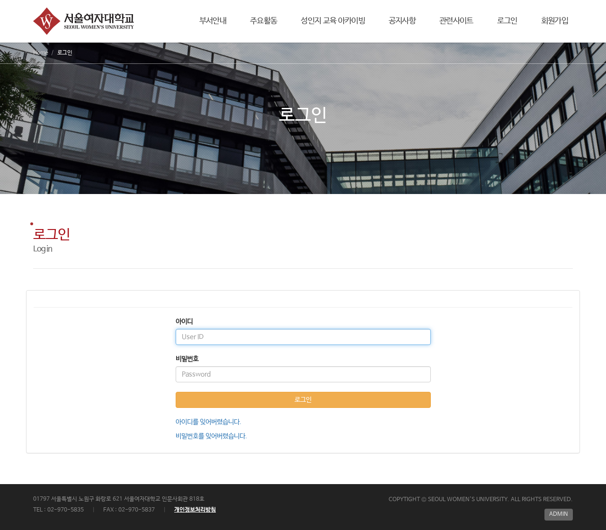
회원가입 (554, 21)
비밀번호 (187, 359)
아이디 (184, 322)
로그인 (507, 21)
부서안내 (212, 21)
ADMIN (558, 514)
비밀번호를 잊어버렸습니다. (211, 436)
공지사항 (402, 21)
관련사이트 (456, 21)
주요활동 (263, 21)
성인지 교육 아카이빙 (333, 21)
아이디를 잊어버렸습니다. (208, 422)
